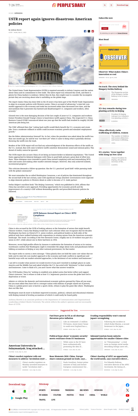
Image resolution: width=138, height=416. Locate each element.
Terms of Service (96, 409)
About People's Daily (110, 409)
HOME (11, 13)
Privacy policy (84, 409)
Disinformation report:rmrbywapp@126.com (23, 412)
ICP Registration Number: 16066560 (62, 409)
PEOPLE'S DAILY (124, 409)
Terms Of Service (122, 33)
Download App (122, 5)
